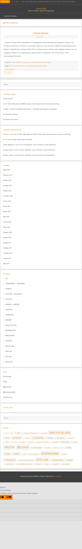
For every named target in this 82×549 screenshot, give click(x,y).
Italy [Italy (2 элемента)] (7, 442)
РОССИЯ (48, 62)
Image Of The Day (11, 325)
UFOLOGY (8, 341)
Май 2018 (6, 217)
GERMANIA (34, 62)
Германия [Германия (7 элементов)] (50, 453)
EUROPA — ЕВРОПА (12, 304)
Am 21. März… (15, 1)
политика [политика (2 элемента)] (56, 464)
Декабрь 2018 (7, 185)
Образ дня (8, 351)
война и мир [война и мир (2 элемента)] (10, 464)
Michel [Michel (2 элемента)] (23, 442)
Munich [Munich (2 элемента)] (31, 442)
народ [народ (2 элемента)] (47, 464)
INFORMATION (10, 330)
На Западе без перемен (10, 114)
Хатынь (44, 66)
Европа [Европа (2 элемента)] (64, 454)
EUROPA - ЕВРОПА (16, 62)
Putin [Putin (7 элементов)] (10, 447)
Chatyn (11, 66)
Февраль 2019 (7, 175)
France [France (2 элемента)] (27, 438)
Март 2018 (6, 227)
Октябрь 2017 (7, 248)
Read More (8, 73)
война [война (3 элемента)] (70, 460)
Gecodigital (57, 476)
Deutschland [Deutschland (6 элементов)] (60, 432)
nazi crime (17, 66)
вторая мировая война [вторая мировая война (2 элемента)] (24, 464)
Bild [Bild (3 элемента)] (19, 433)
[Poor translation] (8, 497)
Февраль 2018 (7, 232)
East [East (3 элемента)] (8, 438)
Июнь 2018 (6, 211)
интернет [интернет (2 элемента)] (38, 464)
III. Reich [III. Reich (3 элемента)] (60, 438)
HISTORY (42, 62)
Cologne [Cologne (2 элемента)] (44, 433)
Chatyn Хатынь (41, 33)
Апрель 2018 (7, 222)
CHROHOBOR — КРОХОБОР (15, 283)
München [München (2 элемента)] (55, 442)
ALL (6, 278)
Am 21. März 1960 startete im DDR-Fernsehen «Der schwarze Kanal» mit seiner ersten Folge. (31, 104)
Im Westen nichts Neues (10, 119)
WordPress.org (7, 397)
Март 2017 (6, 263)
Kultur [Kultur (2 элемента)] (15, 442)
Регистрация (7, 376)
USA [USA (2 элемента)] (62, 447)
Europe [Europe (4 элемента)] (17, 438)
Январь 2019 (7, 180)
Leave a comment (10, 69)
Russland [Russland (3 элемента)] (37, 448)
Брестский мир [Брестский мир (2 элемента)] (34, 454)
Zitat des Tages (9, 346)
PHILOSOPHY (10, 335)
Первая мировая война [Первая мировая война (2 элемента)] (26, 460)
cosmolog (41, 8)
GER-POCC (26, 62)
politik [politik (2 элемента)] (75, 442)
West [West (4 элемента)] (17, 454)
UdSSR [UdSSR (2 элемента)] (55, 447)
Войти (5, 381)
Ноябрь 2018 (7, 191)
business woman (8, 155)
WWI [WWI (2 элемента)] (24, 454)
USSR (22, 66)
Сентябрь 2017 (8, 253)
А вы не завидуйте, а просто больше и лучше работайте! (38, 144)
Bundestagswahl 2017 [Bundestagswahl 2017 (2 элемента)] (30, 433)
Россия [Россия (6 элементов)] (42, 459)
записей (7, 387)
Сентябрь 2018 (8, 196)
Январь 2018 (7, 237)
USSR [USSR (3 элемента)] (69, 448)
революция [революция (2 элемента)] (66, 464)
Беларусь (30, 66)
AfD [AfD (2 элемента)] (12, 433)
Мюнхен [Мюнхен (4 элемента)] (10, 460)
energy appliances (8, 144)
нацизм (39, 66)
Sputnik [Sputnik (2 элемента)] (47, 447)
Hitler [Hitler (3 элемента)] (50, 438)
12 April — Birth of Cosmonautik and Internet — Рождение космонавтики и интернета (30, 109)
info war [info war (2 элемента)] (71, 438)
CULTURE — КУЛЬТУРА (13, 294)
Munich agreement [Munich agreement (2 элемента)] (43, 442)
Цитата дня (8, 361)
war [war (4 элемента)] (8, 454)
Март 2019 (6, 170)
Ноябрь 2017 (7, 243)
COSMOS (8, 289)
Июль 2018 (6, 206)
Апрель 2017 (7, 258)
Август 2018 (7, 201)
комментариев (9, 392)
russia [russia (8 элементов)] (23, 447)
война (35, 66)
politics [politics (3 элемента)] (65, 442)
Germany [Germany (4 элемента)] (38, 438)
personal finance (8, 150)
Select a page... (10, 16)
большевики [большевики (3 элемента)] (57, 460)
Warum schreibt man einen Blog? (22, 139)
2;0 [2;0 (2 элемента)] (6, 433)
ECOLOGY (8, 299)
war (26, 66)
